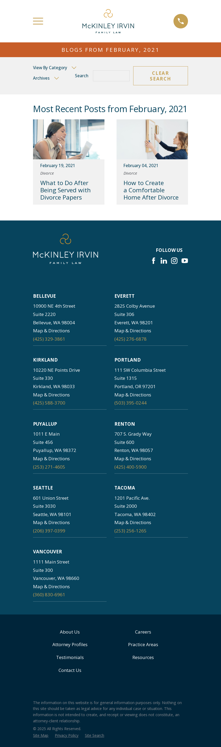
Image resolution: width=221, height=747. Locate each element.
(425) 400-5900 (130, 467)
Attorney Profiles (70, 644)
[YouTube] (185, 260)
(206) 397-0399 (49, 531)
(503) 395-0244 (130, 403)
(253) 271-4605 (49, 467)
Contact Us (70, 670)
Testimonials (70, 657)
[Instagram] (174, 260)
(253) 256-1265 (130, 531)
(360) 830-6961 (49, 594)
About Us (70, 632)
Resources (143, 657)
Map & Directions (51, 330)
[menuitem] (40, 735)
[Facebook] (153, 260)
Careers (143, 632)
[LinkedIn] (164, 260)
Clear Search (160, 76)
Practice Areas (143, 644)
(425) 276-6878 (130, 339)
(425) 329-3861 (49, 339)
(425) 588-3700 (49, 403)
